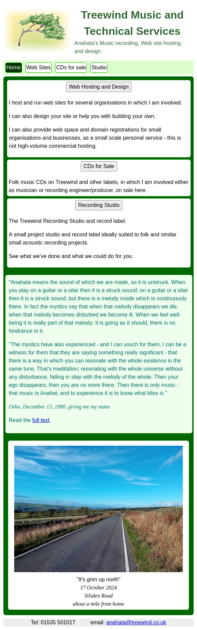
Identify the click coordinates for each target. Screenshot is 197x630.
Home (13, 67)
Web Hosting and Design (99, 87)
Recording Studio (99, 205)
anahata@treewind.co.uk (136, 622)
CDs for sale (71, 67)
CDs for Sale (98, 166)
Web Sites (38, 67)
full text (40, 420)
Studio (98, 67)
